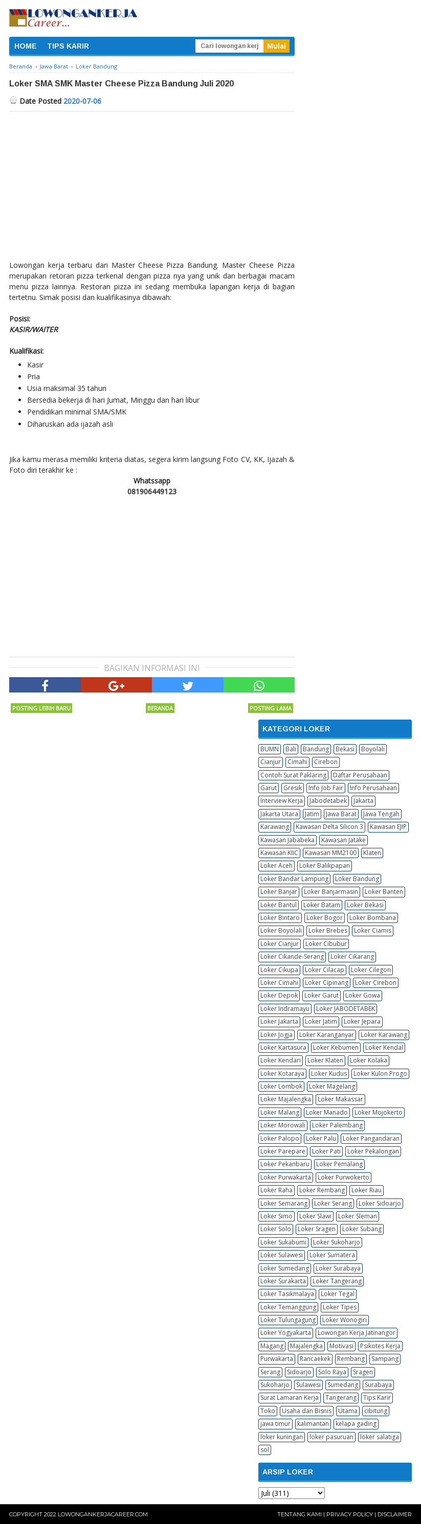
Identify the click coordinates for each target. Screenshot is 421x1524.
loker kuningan (281, 1437)
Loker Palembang (337, 1125)
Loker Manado (327, 1112)
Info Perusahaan (373, 787)
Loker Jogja (276, 1034)
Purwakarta (276, 1358)
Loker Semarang (283, 1203)
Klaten (372, 852)
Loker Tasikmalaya (287, 1293)
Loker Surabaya (338, 1268)
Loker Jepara (362, 1021)
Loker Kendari (280, 1060)
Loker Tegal (337, 1293)
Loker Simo (276, 1216)
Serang (270, 1372)
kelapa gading (356, 1423)
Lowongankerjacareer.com (103, 1514)
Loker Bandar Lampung (294, 878)
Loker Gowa (362, 995)
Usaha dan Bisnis (306, 1410)
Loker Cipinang (326, 982)
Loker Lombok (281, 1086)
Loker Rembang (322, 1190)
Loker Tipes (340, 1307)
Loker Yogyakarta (285, 1332)
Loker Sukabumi (283, 1242)
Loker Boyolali (281, 930)
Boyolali (373, 749)
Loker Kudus (329, 1073)
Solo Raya (332, 1372)
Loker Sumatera (332, 1255)
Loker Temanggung (288, 1307)
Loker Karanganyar (326, 1034)
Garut (268, 787)
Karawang (274, 826)
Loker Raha (276, 1190)
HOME (25, 46)
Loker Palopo (279, 1138)
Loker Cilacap (324, 969)
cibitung (375, 1410)
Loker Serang (333, 1203)
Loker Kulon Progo (380, 1073)
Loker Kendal (384, 1047)
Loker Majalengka (285, 1099)
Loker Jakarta (279, 1021)
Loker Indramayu (284, 1008)
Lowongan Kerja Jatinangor (356, 1332)
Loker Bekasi (365, 904)
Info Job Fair (325, 787)
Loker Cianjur (279, 943)
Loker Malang (279, 1112)
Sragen (363, 1372)
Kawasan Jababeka (287, 840)
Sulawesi (308, 1384)
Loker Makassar (340, 1099)
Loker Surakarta (283, 1281)
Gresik (292, 787)
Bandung (316, 749)
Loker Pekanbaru (284, 1164)
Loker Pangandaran (371, 1138)
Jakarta (363, 800)
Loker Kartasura (283, 1047)
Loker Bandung (357, 878)
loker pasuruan (331, 1437)
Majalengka (306, 1346)
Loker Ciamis (372, 930)
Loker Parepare (282, 1151)
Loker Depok (279, 995)
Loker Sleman (357, 1216)
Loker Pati (326, 1151)
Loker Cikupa (279, 969)
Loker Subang (362, 1229)
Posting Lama (271, 708)
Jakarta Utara (279, 814)
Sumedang (342, 1384)
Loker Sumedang (284, 1268)
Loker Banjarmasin (331, 891)
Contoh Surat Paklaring (293, 775)
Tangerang (341, 1397)
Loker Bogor (324, 917)
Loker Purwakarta (285, 1177)
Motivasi (341, 1346)
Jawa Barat (341, 814)
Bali (290, 749)
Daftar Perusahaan (360, 775)
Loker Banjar (278, 891)
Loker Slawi (315, 1216)
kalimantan (313, 1423)
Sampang (384, 1358)
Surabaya (378, 1384)
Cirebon (326, 761)
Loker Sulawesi (281, 1255)
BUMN (269, 749)
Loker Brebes (327, 930)
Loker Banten (384, 891)
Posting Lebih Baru (41, 708)
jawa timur (275, 1423)
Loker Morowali (282, 1125)
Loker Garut (321, 995)
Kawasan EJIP (388, 826)
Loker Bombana (372, 917)
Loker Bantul (278, 904)
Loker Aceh (276, 865)
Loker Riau (366, 1190)
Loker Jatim (321, 1021)
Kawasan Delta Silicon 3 (329, 826)
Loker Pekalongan (373, 1151)
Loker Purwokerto (343, 1177)
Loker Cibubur (326, 943)
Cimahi (297, 761)
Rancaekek (315, 1358)
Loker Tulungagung (288, 1319)
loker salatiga (379, 1437)
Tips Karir (377, 1397)
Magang (271, 1346)
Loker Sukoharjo (336, 1242)
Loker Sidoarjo (380, 1203)
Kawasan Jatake (343, 840)
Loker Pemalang (339, 1164)
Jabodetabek (328, 800)
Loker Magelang (332, 1086)
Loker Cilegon (371, 969)
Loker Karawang (384, 1034)
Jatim (312, 814)
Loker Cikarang (352, 956)
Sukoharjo (275, 1384)
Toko (267, 1410)
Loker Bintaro (280, 917)
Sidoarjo (299, 1372)
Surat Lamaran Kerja (289, 1397)
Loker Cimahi (279, 982)
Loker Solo (275, 1229)
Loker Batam (321, 904)
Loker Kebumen (336, 1047)
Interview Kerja (281, 800)
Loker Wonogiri (344, 1319)
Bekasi (345, 749)
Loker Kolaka (368, 1060)
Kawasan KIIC (279, 852)
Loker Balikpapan (324, 865)
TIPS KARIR (68, 46)
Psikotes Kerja (380, 1346)
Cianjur (270, 761)
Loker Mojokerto (378, 1112)
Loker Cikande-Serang (292, 956)
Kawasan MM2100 (331, 852)
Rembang (351, 1358)
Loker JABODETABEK (345, 1008)
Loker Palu (321, 1138)
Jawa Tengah (381, 814)
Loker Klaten (325, 1060)
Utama (348, 1410)
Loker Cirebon (375, 982)
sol (264, 1449)
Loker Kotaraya (282, 1073)
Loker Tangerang (337, 1281)
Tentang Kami (299, 1514)
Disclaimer (395, 1514)
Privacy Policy (349, 1514)
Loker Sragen (317, 1229)
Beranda (160, 708)
